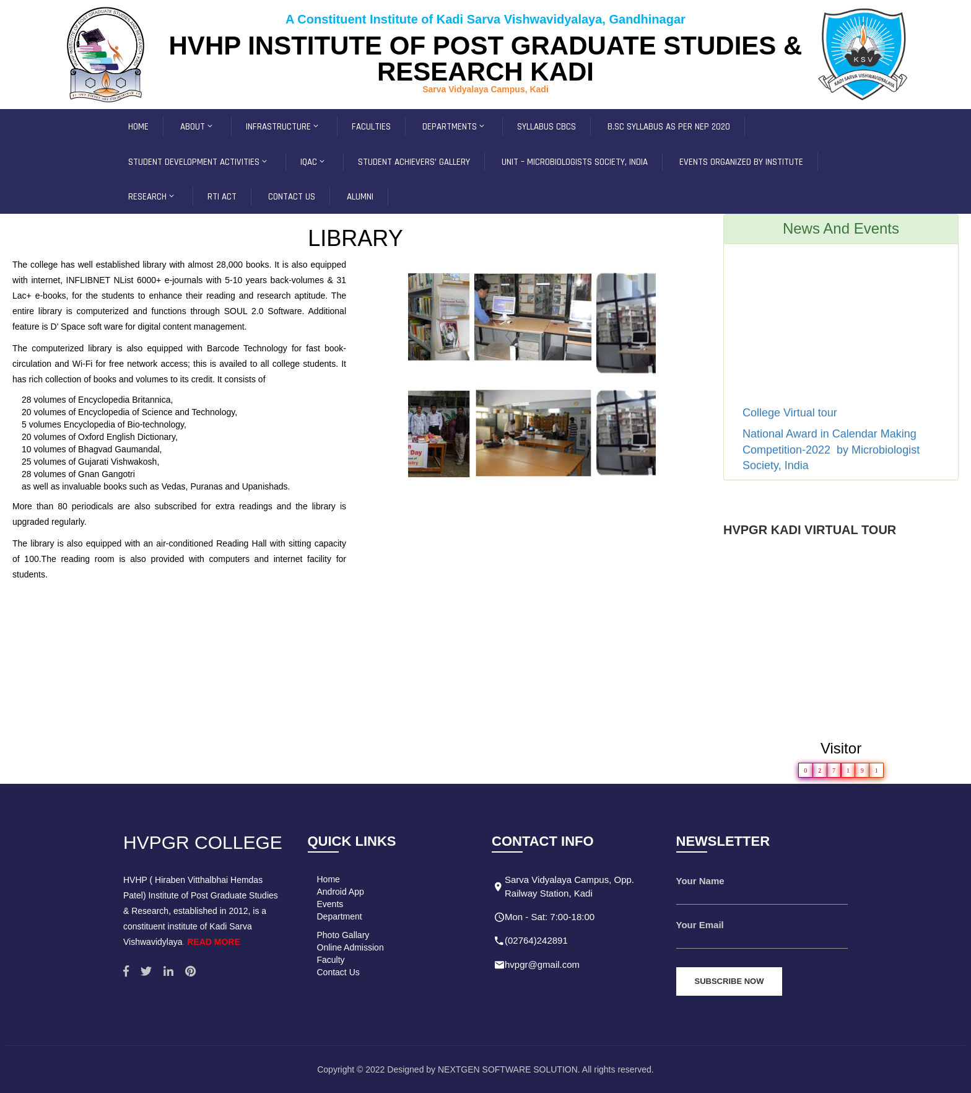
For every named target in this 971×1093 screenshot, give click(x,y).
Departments (454, 127)
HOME (138, 127)
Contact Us (338, 972)
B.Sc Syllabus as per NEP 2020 (668, 127)
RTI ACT (222, 197)
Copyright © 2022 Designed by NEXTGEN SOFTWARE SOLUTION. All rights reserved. (485, 1069)
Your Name (700, 881)
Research (152, 197)
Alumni (360, 197)
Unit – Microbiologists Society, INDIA (575, 162)
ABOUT (197, 127)
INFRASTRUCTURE (283, 127)
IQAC (313, 162)
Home (328, 879)
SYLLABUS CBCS (546, 127)
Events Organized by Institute (741, 162)
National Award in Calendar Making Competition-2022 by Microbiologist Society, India (831, 454)
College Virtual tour (791, 417)
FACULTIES (371, 127)
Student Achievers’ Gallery (414, 162)
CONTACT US (291, 197)
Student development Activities (198, 162)
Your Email (700, 925)
